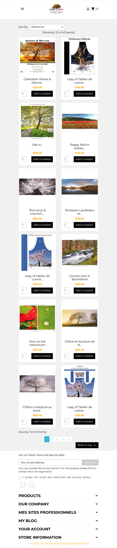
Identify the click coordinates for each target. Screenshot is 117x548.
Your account (35, 529)
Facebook (23, 485)
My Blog (28, 520)
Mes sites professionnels (47, 512)
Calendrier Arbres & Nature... (37, 80)
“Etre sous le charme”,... (37, 212)
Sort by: (23, 26)
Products (30, 495)
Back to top (87, 445)
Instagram (32, 485)
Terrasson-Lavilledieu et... (80, 212)
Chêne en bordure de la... (80, 343)
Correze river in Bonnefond (79, 277)
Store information (40, 537)
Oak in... (37, 145)
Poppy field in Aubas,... (79, 146)
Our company (34, 504)
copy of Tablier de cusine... (79, 80)
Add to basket (42, 93)
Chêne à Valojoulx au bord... (37, 408)
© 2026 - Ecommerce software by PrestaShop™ (59, 543)
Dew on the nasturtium (37, 343)
